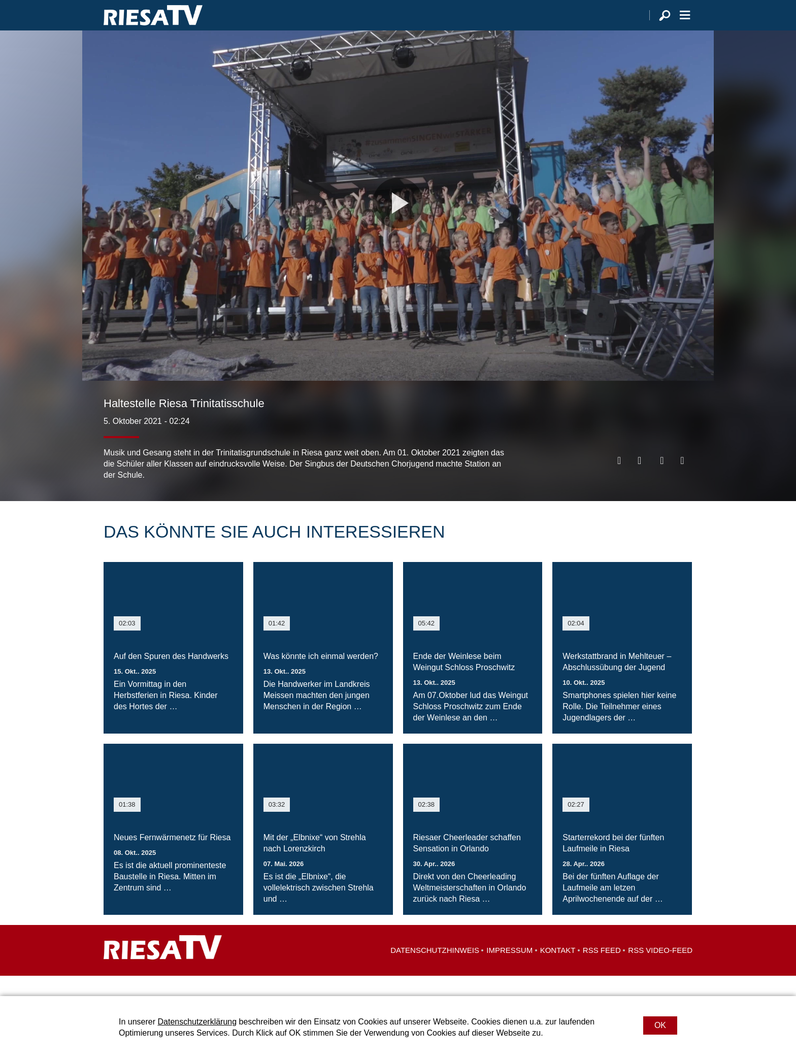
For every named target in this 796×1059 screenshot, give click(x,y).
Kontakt (558, 970)
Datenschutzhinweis (434, 970)
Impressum (509, 970)
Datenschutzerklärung (197, 1021)
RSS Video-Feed (660, 970)
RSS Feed (602, 970)
